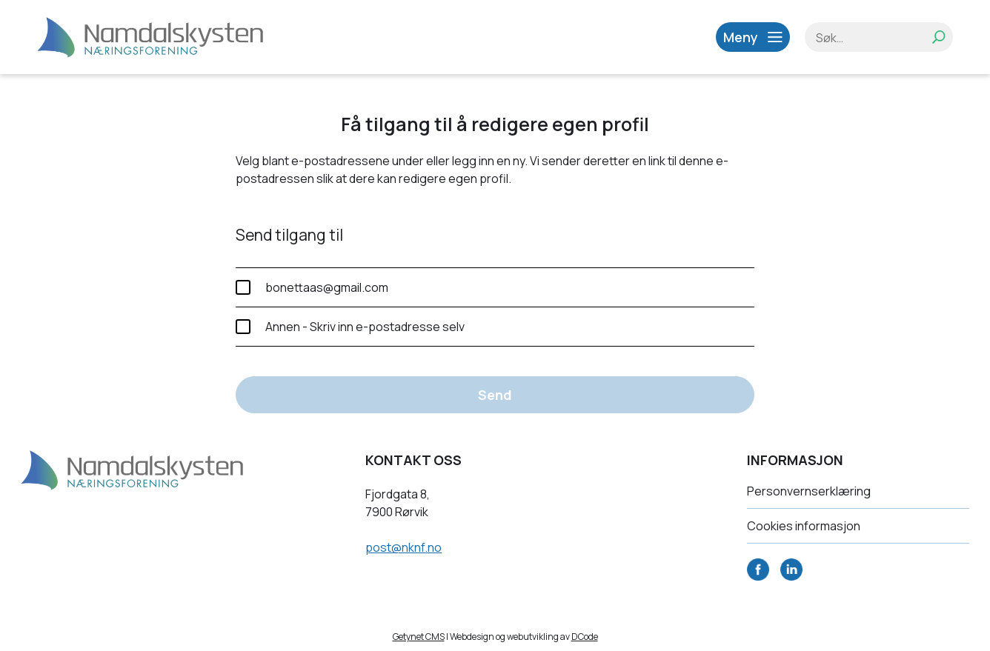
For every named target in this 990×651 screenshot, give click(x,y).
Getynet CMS (419, 636)
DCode (584, 636)
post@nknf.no (403, 547)
